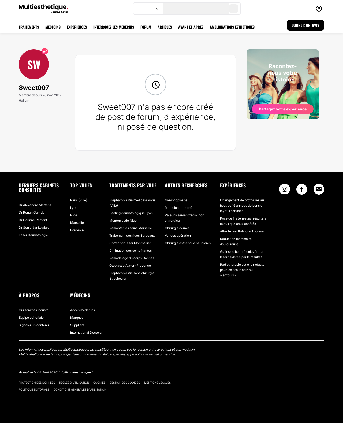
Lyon (73, 208)
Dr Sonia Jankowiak (34, 227)
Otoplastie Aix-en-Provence (130, 266)
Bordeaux (77, 230)
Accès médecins (82, 310)
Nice (73, 215)
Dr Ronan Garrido (31, 212)
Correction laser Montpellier (130, 243)
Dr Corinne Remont (33, 220)
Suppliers (77, 325)
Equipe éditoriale (31, 318)
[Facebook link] (301, 190)
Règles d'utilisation (74, 382)
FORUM (145, 27)
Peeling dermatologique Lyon (131, 213)
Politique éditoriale (34, 389)
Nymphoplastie (176, 200)
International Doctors (86, 333)
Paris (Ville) (78, 200)
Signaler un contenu (34, 325)
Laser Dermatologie (33, 235)
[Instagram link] (284, 190)
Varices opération (178, 235)
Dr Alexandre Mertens (35, 205)
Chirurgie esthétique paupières (188, 243)
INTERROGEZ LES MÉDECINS (113, 27)
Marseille (77, 223)
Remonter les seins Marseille (130, 228)
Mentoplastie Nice (123, 220)
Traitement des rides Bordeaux (132, 235)
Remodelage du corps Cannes (131, 258)
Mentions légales (157, 382)
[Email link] (319, 189)
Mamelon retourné (178, 208)
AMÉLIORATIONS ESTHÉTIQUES (232, 27)
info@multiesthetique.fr (76, 372)
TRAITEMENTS (29, 27)
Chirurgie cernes (177, 228)
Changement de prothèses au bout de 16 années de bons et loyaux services (242, 205)
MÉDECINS (53, 27)
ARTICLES (165, 27)
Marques (76, 318)
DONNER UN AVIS (305, 25)
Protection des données (37, 382)
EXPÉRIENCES (77, 27)
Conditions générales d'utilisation (80, 389)
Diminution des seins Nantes (130, 250)
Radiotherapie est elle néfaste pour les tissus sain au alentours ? (242, 269)
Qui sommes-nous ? (33, 310)
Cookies (99, 382)
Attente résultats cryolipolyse (242, 231)
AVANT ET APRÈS (190, 27)
